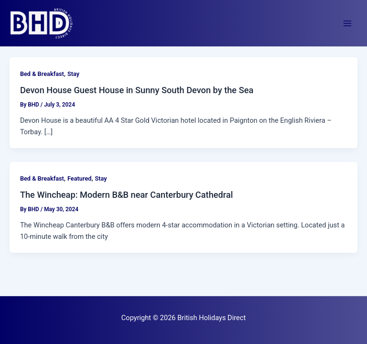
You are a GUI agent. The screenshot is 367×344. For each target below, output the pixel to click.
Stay (73, 73)
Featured (79, 178)
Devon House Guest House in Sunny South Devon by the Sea (136, 90)
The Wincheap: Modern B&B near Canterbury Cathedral (126, 195)
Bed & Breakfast (42, 73)
